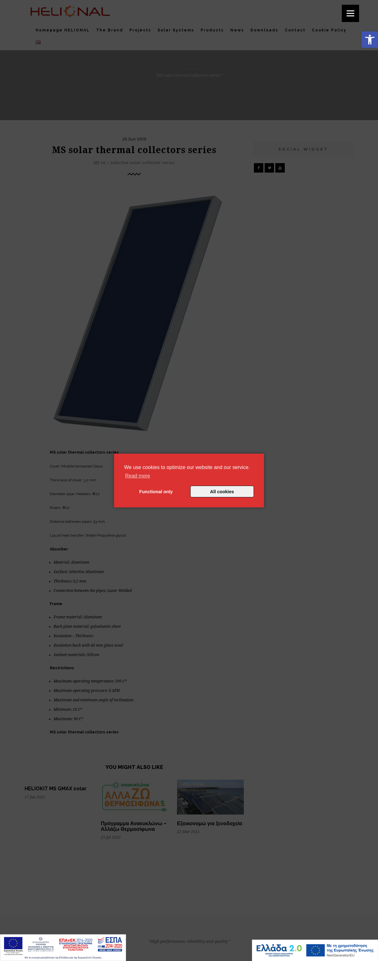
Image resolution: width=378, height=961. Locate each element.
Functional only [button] (156, 491)
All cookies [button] (222, 491)
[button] (370, 39)
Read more (137, 475)
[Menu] (350, 13)
